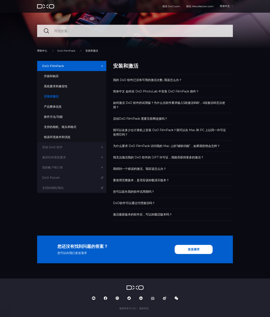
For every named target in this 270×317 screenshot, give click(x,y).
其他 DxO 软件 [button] (52, 147)
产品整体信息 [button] (53, 106)
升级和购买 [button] (51, 76)
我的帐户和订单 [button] (52, 167)
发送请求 (194, 249)
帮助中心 (42, 50)
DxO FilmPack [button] (53, 66)
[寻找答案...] (135, 31)
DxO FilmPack (66, 50)
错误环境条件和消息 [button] (57, 137)
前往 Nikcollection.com (199, 6)
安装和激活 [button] (51, 96)
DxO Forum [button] (51, 178)
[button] (6, 312)
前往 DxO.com (171, 6)
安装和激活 (91, 50)
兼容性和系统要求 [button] (54, 157)
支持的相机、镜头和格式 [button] (60, 127)
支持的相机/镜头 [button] (53, 188)
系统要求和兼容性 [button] (56, 86)
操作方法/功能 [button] (53, 117)
